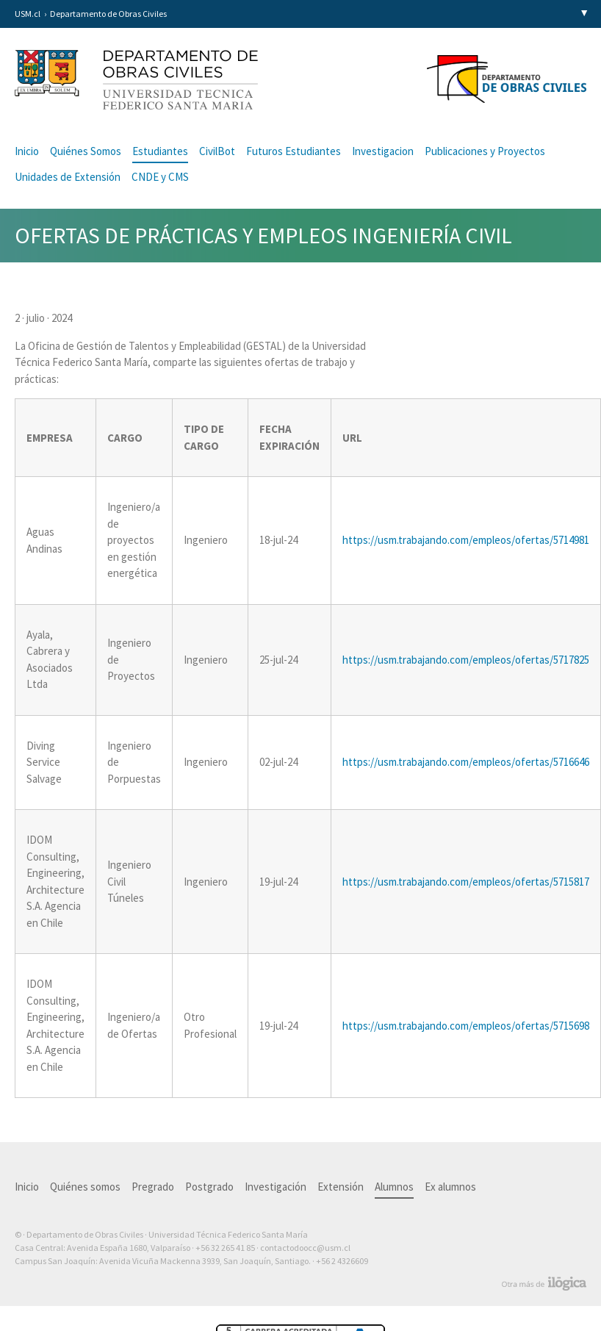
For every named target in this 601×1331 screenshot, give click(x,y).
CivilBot (217, 151)
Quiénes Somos (85, 151)
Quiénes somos (85, 1187)
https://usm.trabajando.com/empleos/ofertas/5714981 (465, 540)
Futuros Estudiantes (293, 151)
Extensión (340, 1187)
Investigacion (383, 151)
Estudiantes (160, 151)
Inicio (27, 151)
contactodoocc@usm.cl (305, 1247)
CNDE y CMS (160, 177)
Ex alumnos (450, 1187)
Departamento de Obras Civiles (108, 13)
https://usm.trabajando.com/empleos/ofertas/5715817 (465, 882)
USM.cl (27, 13)
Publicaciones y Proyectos (485, 151)
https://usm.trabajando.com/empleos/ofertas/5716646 (465, 762)
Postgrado (209, 1187)
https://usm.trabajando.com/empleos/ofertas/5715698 (465, 1026)
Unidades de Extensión (67, 177)
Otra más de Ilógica (544, 1284)
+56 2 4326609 (342, 1260)
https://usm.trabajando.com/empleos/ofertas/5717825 (465, 660)
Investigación (275, 1187)
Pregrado (153, 1187)
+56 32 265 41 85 (225, 1247)
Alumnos (394, 1187)
